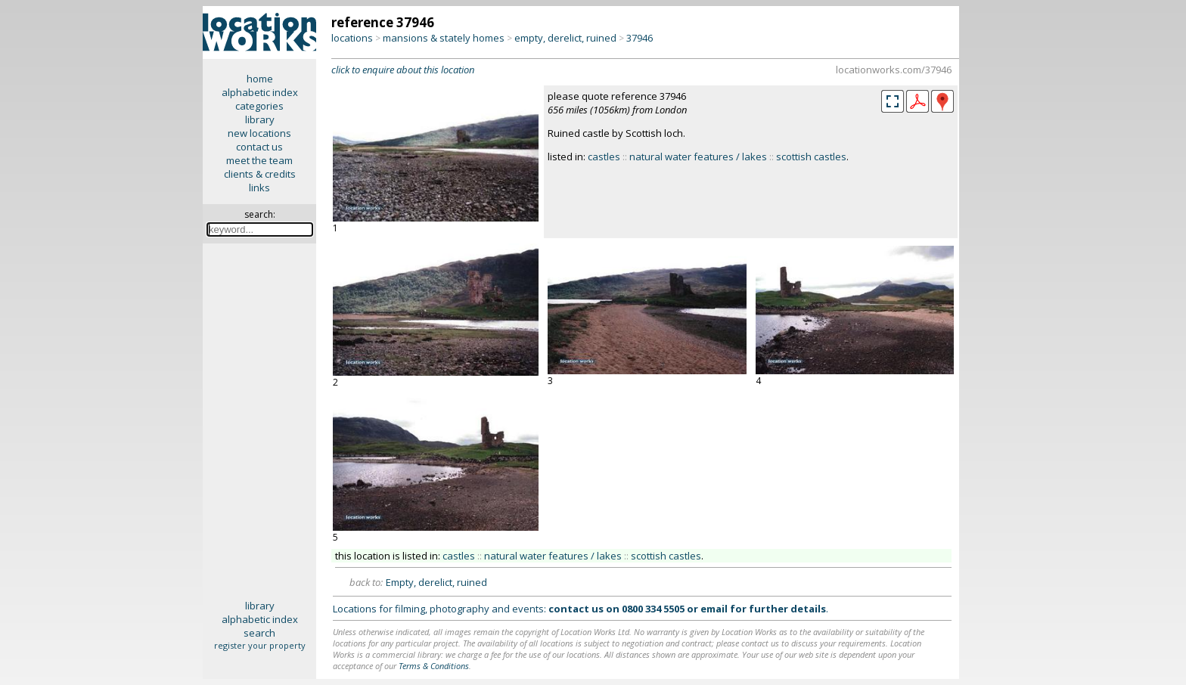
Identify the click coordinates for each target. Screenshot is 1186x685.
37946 (639, 38)
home (260, 78)
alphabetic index (260, 92)
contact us (259, 146)
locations (352, 38)
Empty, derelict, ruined (436, 582)
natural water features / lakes (698, 156)
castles (604, 156)
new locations (259, 133)
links (259, 187)
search (259, 633)
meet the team (259, 160)
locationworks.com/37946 (894, 69)
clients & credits (260, 174)
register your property (260, 645)
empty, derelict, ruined (565, 38)
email (714, 608)
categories (259, 106)
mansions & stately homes (444, 38)
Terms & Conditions (434, 665)
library (260, 119)
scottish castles (811, 156)
